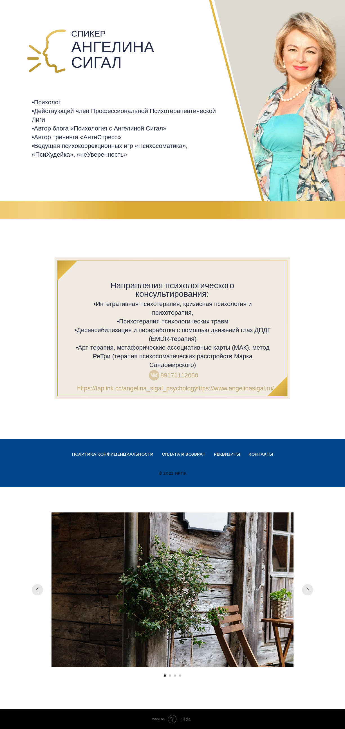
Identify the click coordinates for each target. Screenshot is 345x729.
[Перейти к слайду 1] (165, 675)
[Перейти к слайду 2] (170, 675)
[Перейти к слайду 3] (175, 675)
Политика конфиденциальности (112, 454)
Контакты (260, 454)
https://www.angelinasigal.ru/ (234, 388)
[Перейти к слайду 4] (180, 675)
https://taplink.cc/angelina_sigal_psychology (137, 388)
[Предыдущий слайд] (37, 589)
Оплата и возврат (183, 454)
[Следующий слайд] (307, 589)
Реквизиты (227, 454)
